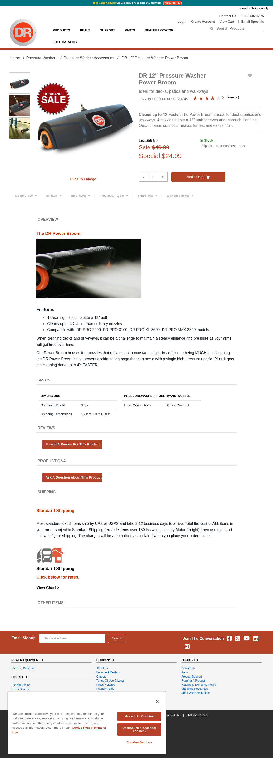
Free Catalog (65, 42)
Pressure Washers (41, 58)
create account (203, 21)
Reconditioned (20, 689)
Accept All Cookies (139, 716)
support (107, 30)
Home (15, 58)
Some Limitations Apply (253, 8)
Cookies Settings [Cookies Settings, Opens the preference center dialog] (139, 742)
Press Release (105, 684)
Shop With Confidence (195, 692)
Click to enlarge (83, 179)
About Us (102, 668)
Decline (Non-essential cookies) (139, 729)
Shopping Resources (194, 688)
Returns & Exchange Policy (198, 684)
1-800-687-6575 (252, 16)
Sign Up (117, 638)
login (181, 21)
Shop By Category (22, 668)
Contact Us (227, 16)
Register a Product (193, 680)
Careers (101, 676)
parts (130, 30)
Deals (85, 30)
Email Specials (252, 21)
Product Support (191, 676)
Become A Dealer (107, 672)
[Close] (157, 701)
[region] (87, 723)
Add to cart (198, 177)
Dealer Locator (159, 30)
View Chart (47, 588)
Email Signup (23, 638)
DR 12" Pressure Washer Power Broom (155, 58)
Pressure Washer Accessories (89, 58)
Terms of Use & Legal (110, 680)
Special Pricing (20, 685)
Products (61, 30)
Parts (184, 672)
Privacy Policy (105, 688)
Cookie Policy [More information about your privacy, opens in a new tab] (82, 727)
